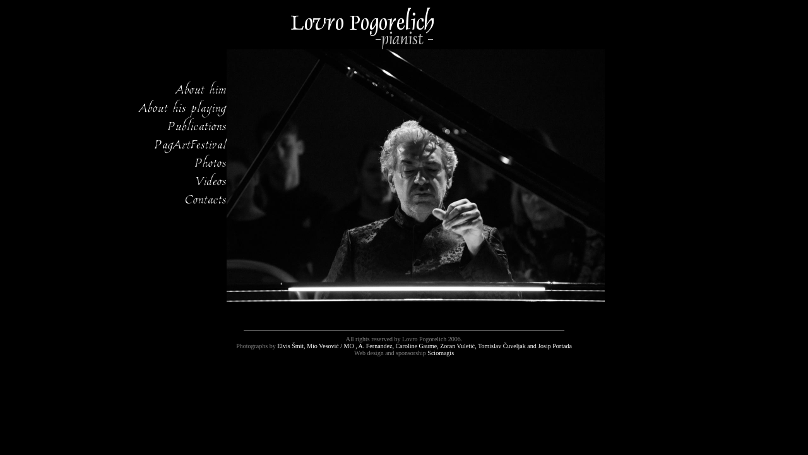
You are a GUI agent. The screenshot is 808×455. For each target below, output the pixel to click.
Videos (211, 180)
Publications (197, 125)
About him (201, 88)
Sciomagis (440, 352)
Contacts (206, 198)
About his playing (183, 106)
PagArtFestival (191, 143)
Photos (211, 161)
